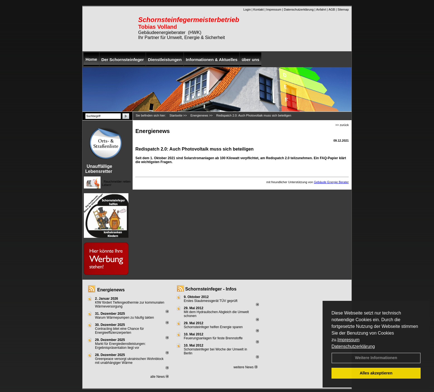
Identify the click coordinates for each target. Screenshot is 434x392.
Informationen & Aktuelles (211, 59)
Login (247, 9)
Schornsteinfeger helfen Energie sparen (213, 327)
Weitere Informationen (376, 357)
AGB (331, 9)
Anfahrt (321, 9)
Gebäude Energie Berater (331, 182)
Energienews (111, 289)
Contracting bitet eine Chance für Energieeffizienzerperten (119, 331)
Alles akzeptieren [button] (376, 373)
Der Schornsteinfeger (122, 59)
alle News (159, 377)
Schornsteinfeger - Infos (210, 289)
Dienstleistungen (165, 59)
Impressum (348, 339)
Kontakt (258, 9)
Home (91, 59)
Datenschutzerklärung (353, 346)
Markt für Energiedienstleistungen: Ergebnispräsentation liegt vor (120, 346)
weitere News (245, 367)
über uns (250, 59)
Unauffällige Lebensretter (98, 169)
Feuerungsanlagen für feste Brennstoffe (213, 338)
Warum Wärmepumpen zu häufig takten (124, 318)
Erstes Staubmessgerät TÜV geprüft (211, 301)
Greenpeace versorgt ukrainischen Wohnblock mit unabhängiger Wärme (129, 361)
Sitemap (343, 9)
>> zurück (342, 125)
